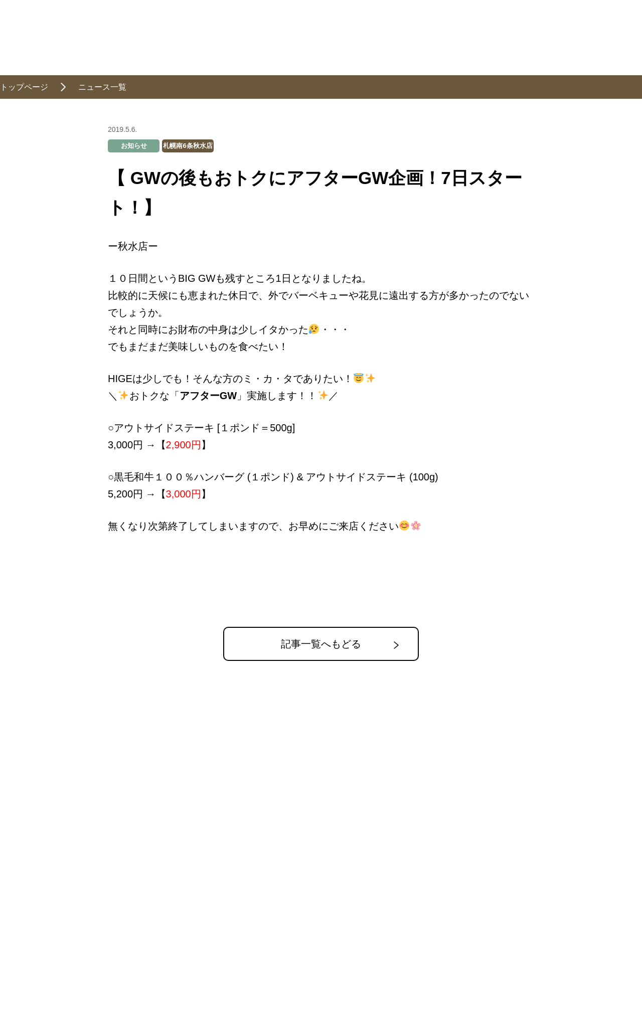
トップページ (24, 87)
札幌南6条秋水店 (187, 145)
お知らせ (134, 145)
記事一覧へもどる (321, 643)
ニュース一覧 (102, 87)
